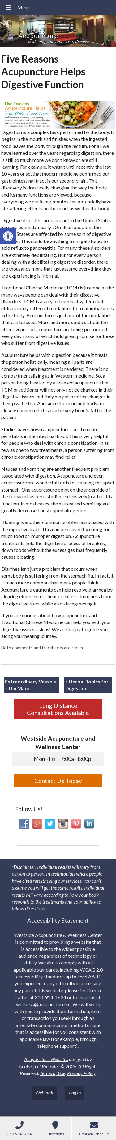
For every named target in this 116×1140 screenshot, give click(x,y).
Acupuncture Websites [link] (46, 1059)
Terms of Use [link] (52, 1073)
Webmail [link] (44, 1092)
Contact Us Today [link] (58, 780)
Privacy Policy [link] (81, 1073)
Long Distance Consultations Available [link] (58, 709)
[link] (8, 236)
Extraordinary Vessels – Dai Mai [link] (30, 684)
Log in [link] (75, 1092)
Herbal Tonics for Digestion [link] (87, 684)
